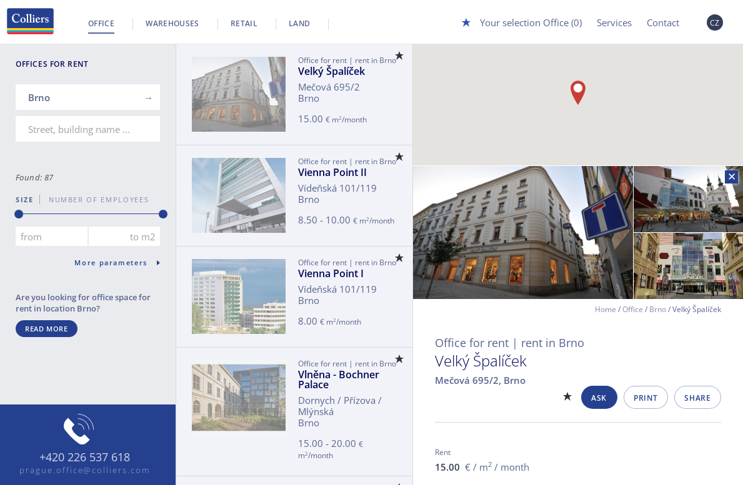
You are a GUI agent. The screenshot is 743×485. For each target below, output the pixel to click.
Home (605, 309)
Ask (599, 398)
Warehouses (172, 23)
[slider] (18, 214)
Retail (244, 23)
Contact (663, 22)
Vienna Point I (331, 273)
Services (614, 22)
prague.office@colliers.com (84, 470)
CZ (715, 22)
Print (645, 398)
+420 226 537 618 (84, 457)
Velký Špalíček (331, 71)
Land (299, 23)
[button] (578, 93)
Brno (657, 309)
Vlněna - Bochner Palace (338, 379)
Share (697, 398)
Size (25, 199)
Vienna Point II (332, 172)
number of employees (94, 199)
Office (101, 23)
